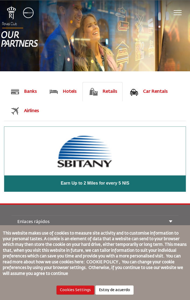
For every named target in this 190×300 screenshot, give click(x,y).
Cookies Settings (75, 290)
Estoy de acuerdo (114, 290)
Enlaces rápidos (95, 222)
